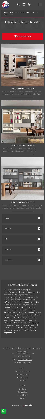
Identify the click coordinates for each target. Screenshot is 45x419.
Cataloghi (22, 380)
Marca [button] (7, 218)
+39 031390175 (24, 357)
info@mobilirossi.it (25, 360)
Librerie (26, 12)
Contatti (22, 398)
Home (6, 12)
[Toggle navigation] (40, 4)
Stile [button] (6, 239)
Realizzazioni (22, 392)
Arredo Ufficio (22, 377)
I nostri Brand (22, 395)
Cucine (22, 368)
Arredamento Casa (15, 12)
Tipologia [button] (8, 249)
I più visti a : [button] (9, 260)
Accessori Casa (22, 374)
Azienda (22, 386)
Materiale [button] (8, 228)
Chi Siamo (22, 389)
